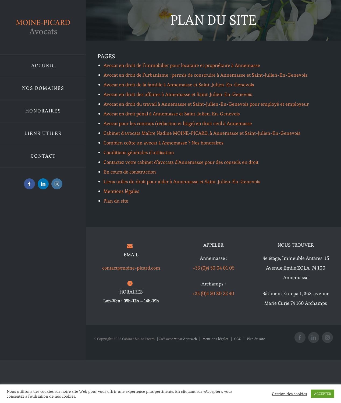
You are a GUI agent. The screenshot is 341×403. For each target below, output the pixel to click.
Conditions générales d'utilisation (139, 152)
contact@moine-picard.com (131, 268)
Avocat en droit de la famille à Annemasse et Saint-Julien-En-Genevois (179, 85)
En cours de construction (130, 172)
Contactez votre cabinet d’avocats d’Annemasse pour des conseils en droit (181, 162)
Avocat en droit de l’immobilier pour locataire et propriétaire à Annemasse (182, 65)
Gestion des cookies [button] (289, 393)
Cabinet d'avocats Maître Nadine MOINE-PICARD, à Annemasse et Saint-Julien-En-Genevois (202, 133)
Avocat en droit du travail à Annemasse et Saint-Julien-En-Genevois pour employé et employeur (206, 104)
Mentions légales (121, 191)
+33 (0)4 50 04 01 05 (213, 268)
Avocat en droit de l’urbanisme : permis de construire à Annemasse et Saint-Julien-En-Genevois (205, 75)
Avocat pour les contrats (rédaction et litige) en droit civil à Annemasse (178, 123)
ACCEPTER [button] (322, 393)
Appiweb (190, 339)
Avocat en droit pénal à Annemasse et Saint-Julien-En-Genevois (172, 114)
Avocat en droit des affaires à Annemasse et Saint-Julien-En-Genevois (178, 94)
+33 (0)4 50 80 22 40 (213, 293)
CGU (237, 339)
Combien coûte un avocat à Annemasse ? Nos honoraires (163, 143)
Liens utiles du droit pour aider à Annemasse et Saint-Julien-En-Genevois (182, 181)
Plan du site (116, 201)
